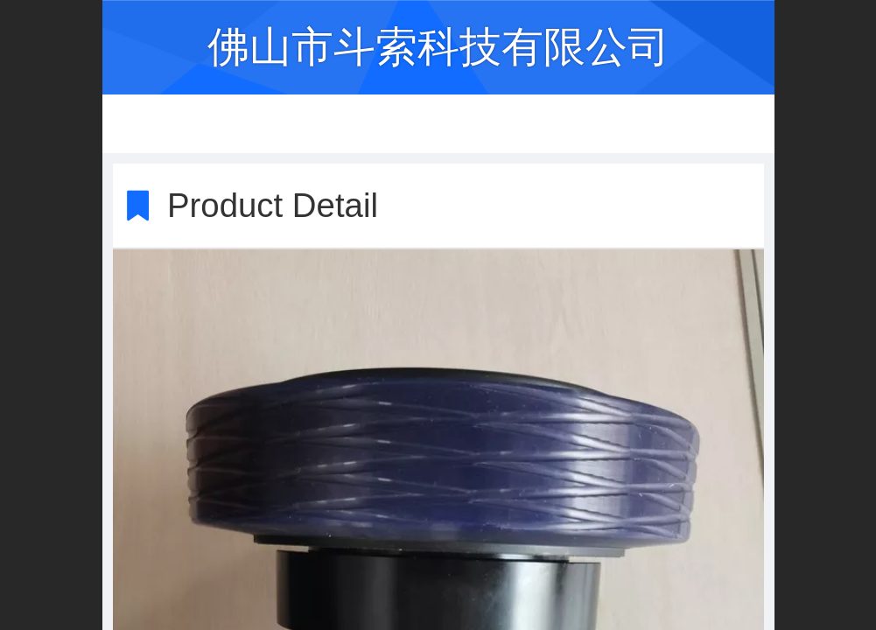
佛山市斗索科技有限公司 (438, 47)
